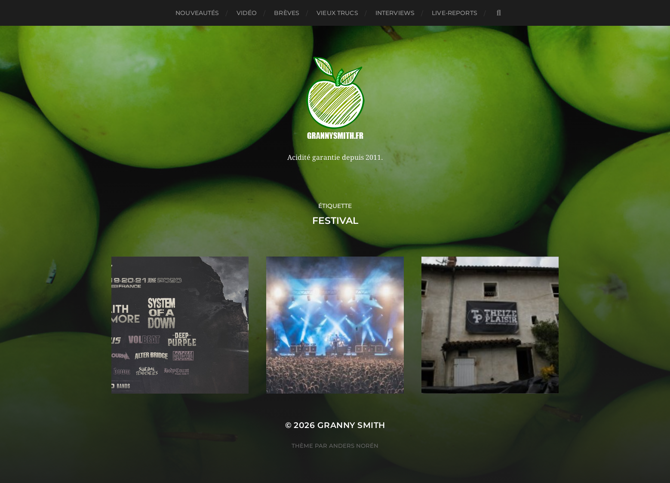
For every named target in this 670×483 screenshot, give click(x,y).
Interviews (395, 13)
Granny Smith (351, 425)
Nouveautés (197, 13)
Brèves (286, 13)
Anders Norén (353, 445)
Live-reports (454, 13)
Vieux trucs (337, 13)
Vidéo (247, 13)
